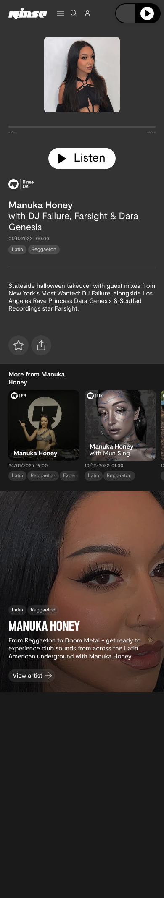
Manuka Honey (40, 204)
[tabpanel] (82, 128)
